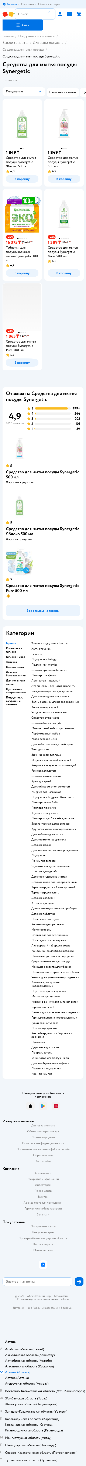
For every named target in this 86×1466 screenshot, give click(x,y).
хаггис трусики (41, 649)
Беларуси (67, 1308)
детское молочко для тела (48, 839)
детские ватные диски (46, 776)
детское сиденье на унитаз (49, 876)
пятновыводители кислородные (52, 956)
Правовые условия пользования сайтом (43, 1299)
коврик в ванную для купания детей (54, 1001)
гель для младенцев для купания (51, 691)
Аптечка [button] (11, 662)
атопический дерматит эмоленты (53, 686)
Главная (8, 36)
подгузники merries (44, 664)
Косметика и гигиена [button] (14, 650)
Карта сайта (43, 1161)
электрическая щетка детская (50, 823)
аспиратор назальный (45, 680)
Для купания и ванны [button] (15, 682)
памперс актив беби (44, 802)
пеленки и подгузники (46, 1068)
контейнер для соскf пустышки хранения (51, 1035)
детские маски (41, 845)
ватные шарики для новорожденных (55, 702)
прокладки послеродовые (48, 940)
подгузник (38, 855)
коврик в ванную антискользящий (53, 765)
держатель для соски (45, 1047)
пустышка (38, 1042)
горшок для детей (42, 1007)
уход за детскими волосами (49, 712)
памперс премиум (43, 808)
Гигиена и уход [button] (15, 657)
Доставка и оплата (43, 1125)
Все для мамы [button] (15, 667)
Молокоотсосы (41, 929)
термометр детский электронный (53, 887)
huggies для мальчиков (46, 792)
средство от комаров (45, 717)
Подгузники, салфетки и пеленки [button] (14, 701)
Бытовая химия (14, 43)
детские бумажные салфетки (50, 1063)
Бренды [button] (11, 643)
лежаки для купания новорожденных (55, 1012)
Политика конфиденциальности (43, 1143)
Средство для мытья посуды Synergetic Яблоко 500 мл (42, 531)
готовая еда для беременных (49, 935)
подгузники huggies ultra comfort (53, 797)
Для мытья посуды (46, 43)
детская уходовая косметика (50, 696)
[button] (23, 25)
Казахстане (50, 1308)
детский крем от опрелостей (50, 786)
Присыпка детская (43, 861)
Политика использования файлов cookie (43, 1149)
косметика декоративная (47, 924)
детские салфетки (43, 898)
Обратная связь (43, 1155)
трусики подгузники (44, 813)
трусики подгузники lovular (49, 643)
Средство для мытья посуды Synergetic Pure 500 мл (42, 588)
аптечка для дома (42, 903)
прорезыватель (41, 1052)
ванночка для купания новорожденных (45, 984)
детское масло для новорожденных (54, 850)
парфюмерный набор (45, 733)
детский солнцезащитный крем (52, 744)
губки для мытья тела (44, 1023)
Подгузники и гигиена (35, 36)
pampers (36, 654)
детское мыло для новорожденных (54, 882)
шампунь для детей (44, 871)
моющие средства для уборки (51, 967)
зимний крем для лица (46, 755)
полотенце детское (44, 1028)
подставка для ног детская (48, 991)
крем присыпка (41, 1074)
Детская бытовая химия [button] (16, 673)
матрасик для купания (45, 996)
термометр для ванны (45, 892)
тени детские (40, 749)
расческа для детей (43, 770)
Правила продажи (43, 1137)
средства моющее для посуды (50, 961)
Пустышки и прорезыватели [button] (16, 690)
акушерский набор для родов (50, 945)
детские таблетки (43, 914)
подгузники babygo (44, 659)
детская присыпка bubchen (49, 670)
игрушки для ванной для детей (51, 760)
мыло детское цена (44, 739)
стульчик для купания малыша (50, 866)
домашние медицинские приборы (54, 908)
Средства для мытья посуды (23, 49)
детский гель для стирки (47, 834)
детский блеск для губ (46, 723)
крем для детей (41, 781)
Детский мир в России (27, 1308)
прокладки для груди (45, 919)
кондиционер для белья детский (52, 951)
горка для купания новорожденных (54, 1017)
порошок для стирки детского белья (55, 972)
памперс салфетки (43, 675)
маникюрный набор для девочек (52, 728)
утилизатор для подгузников (50, 1058)
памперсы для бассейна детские (52, 818)
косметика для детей (44, 707)
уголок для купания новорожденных (55, 977)
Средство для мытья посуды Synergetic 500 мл (42, 474)
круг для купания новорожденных (53, 829)
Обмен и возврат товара (43, 1131)
